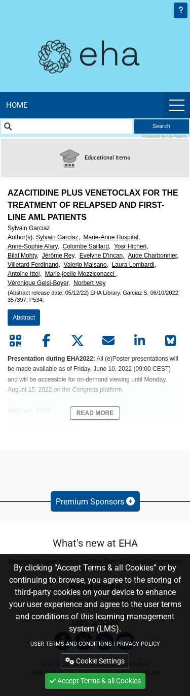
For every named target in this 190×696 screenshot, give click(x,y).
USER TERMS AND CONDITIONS (71, 644)
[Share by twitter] (77, 341)
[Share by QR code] (15, 341)
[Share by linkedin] (139, 341)
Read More (95, 413)
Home (17, 105)
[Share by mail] (108, 341)
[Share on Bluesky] (170, 341)
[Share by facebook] (46, 341)
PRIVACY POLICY (138, 644)
